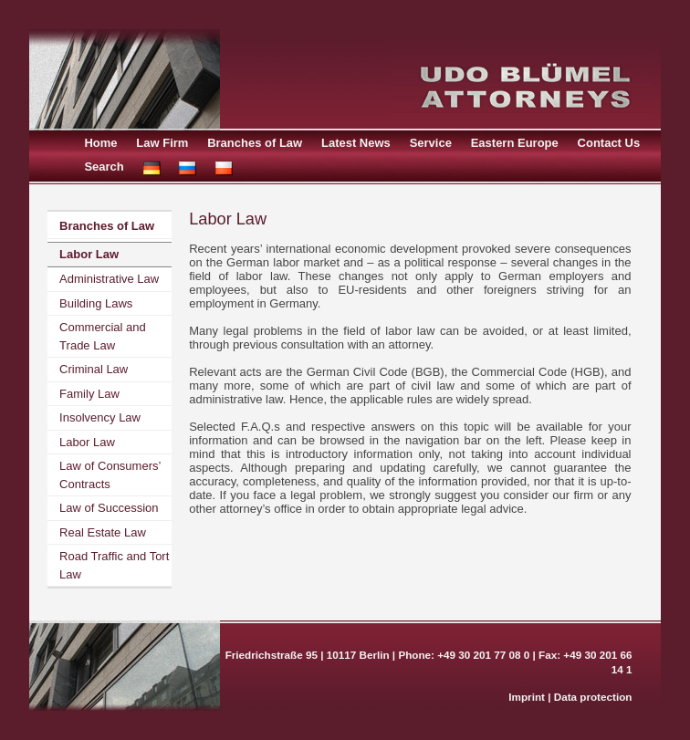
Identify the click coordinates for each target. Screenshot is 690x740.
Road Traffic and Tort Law (114, 565)
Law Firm (162, 143)
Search (103, 166)
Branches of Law (254, 143)
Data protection (593, 697)
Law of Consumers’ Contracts (110, 475)
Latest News (356, 143)
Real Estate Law (102, 532)
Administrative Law (109, 279)
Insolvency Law (100, 417)
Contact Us (609, 143)
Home (100, 143)
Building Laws (95, 303)
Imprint (526, 697)
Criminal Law (93, 369)
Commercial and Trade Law (102, 336)
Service (431, 143)
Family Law (89, 394)
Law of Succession (108, 508)
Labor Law (89, 254)
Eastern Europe (515, 143)
